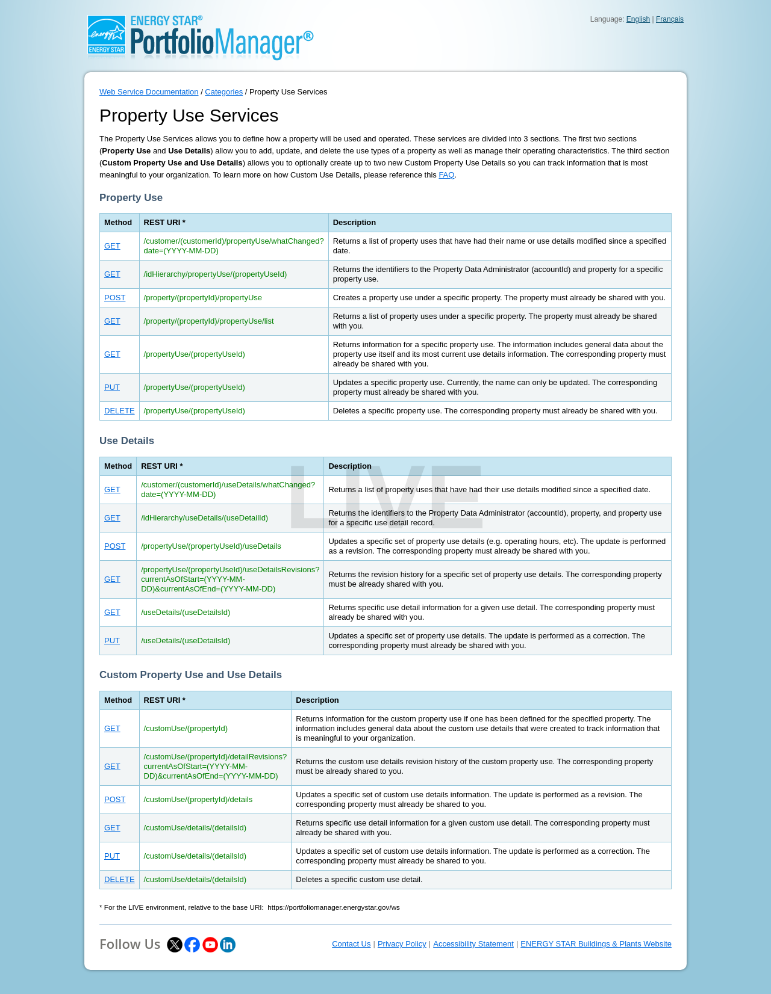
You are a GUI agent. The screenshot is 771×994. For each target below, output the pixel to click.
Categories (224, 91)
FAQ (446, 174)
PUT (112, 387)
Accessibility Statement (473, 943)
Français (670, 19)
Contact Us (351, 943)
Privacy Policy (402, 943)
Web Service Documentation (149, 91)
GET (112, 245)
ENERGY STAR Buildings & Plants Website (596, 943)
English (638, 19)
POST (114, 297)
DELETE (119, 410)
